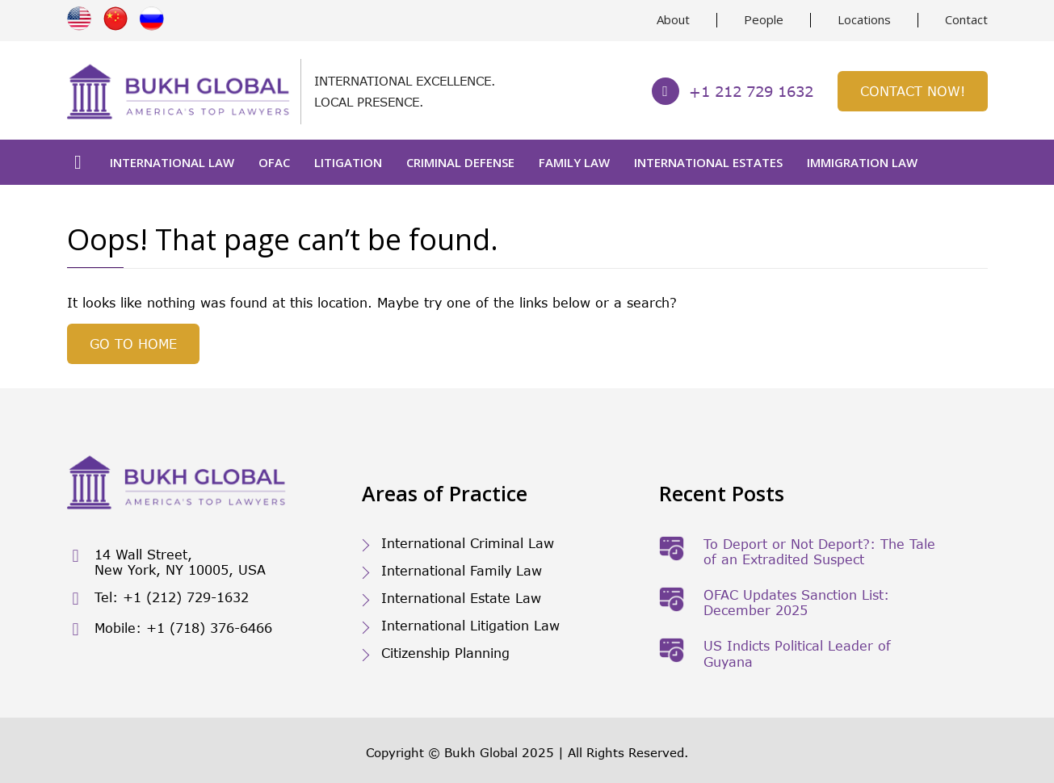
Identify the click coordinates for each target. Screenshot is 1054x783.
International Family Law (461, 570)
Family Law (574, 162)
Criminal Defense (460, 162)
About (673, 19)
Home (78, 162)
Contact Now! (912, 90)
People (763, 19)
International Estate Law (461, 597)
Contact (966, 19)
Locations (864, 19)
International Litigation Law (470, 625)
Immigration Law (862, 162)
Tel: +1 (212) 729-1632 (158, 598)
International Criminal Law (467, 543)
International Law (172, 162)
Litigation (348, 162)
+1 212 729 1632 (732, 91)
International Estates (708, 162)
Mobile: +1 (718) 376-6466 (169, 629)
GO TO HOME (133, 343)
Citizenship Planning (445, 652)
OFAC (274, 162)
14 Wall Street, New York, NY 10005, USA (166, 561)
